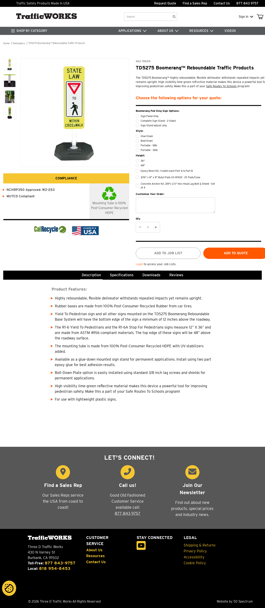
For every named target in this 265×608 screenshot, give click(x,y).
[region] (9, 107)
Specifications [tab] (122, 275)
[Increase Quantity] (156, 227)
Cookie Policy (195, 563)
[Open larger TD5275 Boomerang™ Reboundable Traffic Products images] (74, 112)
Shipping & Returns (199, 545)
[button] (9, 64)
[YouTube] (141, 545)
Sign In (246, 17)
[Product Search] (147, 17)
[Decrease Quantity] (140, 227)
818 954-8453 (55, 568)
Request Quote (165, 3)
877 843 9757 (127, 513)
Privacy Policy (195, 551)
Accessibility (194, 557)
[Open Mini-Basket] (261, 17)
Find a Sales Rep (195, 3)
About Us (94, 550)
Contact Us (222, 3)
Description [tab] (91, 275)
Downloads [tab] (151, 275)
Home (6, 43)
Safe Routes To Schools (221, 86)
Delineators (19, 43)
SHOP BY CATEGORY (31, 31)
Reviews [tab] (176, 275)
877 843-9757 (60, 563)
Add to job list (168, 253)
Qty (138, 218)
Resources (95, 556)
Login (140, 264)
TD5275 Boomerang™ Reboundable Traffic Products (56, 43)
